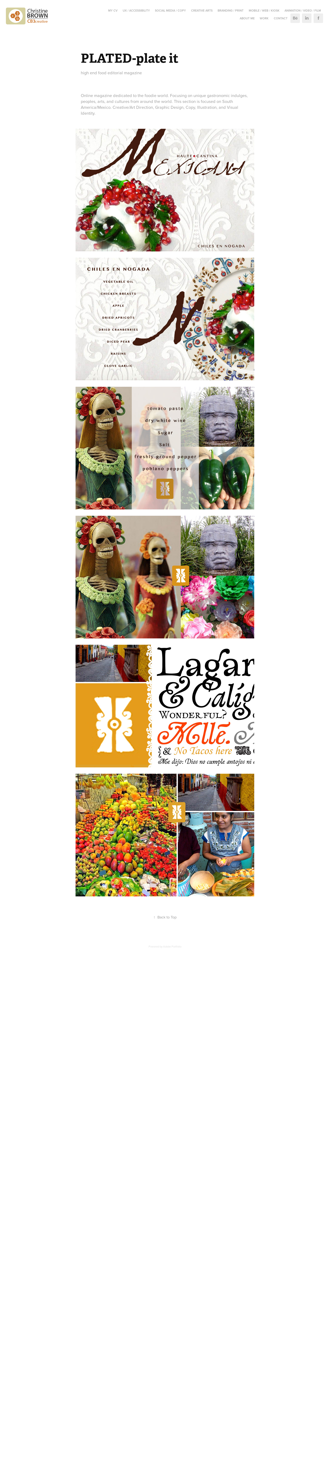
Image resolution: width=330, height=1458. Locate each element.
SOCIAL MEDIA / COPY (170, 10)
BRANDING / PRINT (231, 10)
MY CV (112, 10)
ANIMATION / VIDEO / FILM (303, 10)
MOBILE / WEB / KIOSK (264, 10)
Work (264, 18)
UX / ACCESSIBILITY (136, 10)
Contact (280, 18)
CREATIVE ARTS (202, 10)
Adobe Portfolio (172, 946)
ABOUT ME (247, 18)
